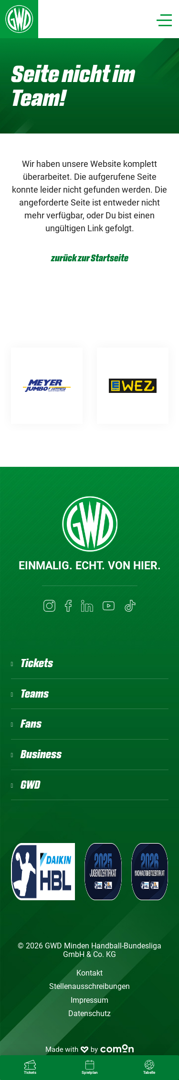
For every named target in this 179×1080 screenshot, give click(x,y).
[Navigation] (164, 20)
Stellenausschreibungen (89, 986)
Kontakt (89, 972)
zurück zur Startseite (89, 258)
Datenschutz (89, 1013)
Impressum (89, 1000)
